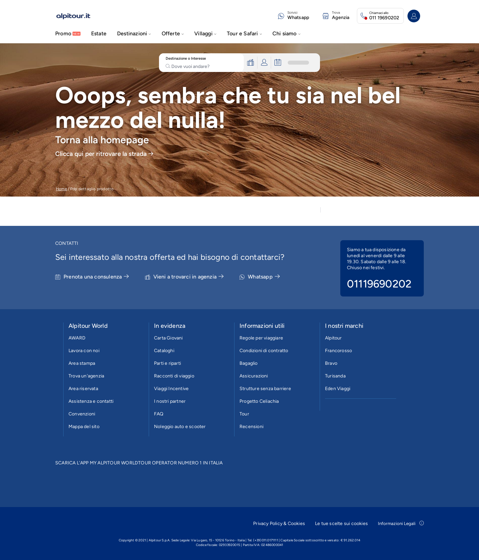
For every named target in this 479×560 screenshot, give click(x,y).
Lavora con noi (84, 350)
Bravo (331, 363)
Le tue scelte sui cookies (341, 523)
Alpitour (333, 338)
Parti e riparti (167, 363)
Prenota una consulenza (96, 277)
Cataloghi (164, 350)
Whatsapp (264, 277)
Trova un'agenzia (86, 376)
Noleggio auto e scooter (180, 426)
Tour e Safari (244, 33)
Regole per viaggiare (261, 338)
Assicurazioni (254, 376)
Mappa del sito (84, 426)
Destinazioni (134, 33)
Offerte (173, 33)
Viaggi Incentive (171, 388)
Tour (244, 414)
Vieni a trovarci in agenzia (188, 277)
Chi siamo (286, 33)
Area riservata (83, 388)
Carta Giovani (168, 338)
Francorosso (338, 350)
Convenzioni (82, 414)
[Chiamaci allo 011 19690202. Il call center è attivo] (380, 16)
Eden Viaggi (337, 388)
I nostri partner (170, 401)
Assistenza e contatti (91, 401)
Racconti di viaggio (174, 376)
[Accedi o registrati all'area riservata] (413, 16)
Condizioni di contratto (264, 350)
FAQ (159, 414)
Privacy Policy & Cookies (279, 523)
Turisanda (335, 376)
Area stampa (82, 363)
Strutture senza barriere (265, 388)
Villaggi (205, 33)
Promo (63, 33)
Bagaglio (249, 363)
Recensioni (251, 426)
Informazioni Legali (401, 523)
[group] (239, 120)
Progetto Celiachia (259, 401)
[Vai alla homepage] (78, 16)
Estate (98, 33)
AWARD (77, 338)
